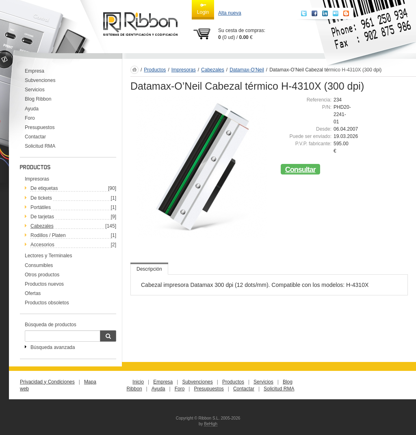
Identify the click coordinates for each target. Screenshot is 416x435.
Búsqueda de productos (50, 324)
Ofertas (33, 293)
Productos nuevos (44, 284)
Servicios (35, 90)
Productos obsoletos (47, 303)
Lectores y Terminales (48, 255)
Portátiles (40, 207)
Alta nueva (229, 13)
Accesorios (42, 245)
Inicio (138, 382)
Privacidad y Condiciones (47, 382)
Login (203, 8)
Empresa (34, 71)
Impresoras (37, 179)
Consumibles (39, 265)
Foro (30, 118)
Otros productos (42, 275)
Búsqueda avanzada (52, 347)
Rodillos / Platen (48, 235)
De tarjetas (42, 217)
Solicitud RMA (40, 146)
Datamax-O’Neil (247, 70)
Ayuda (32, 109)
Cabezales (42, 226)
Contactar (35, 137)
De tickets (41, 198)
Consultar (300, 170)
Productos (155, 70)
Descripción (149, 269)
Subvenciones (40, 80)
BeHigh (210, 424)
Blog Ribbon (38, 99)
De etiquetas (44, 188)
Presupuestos (39, 127)
